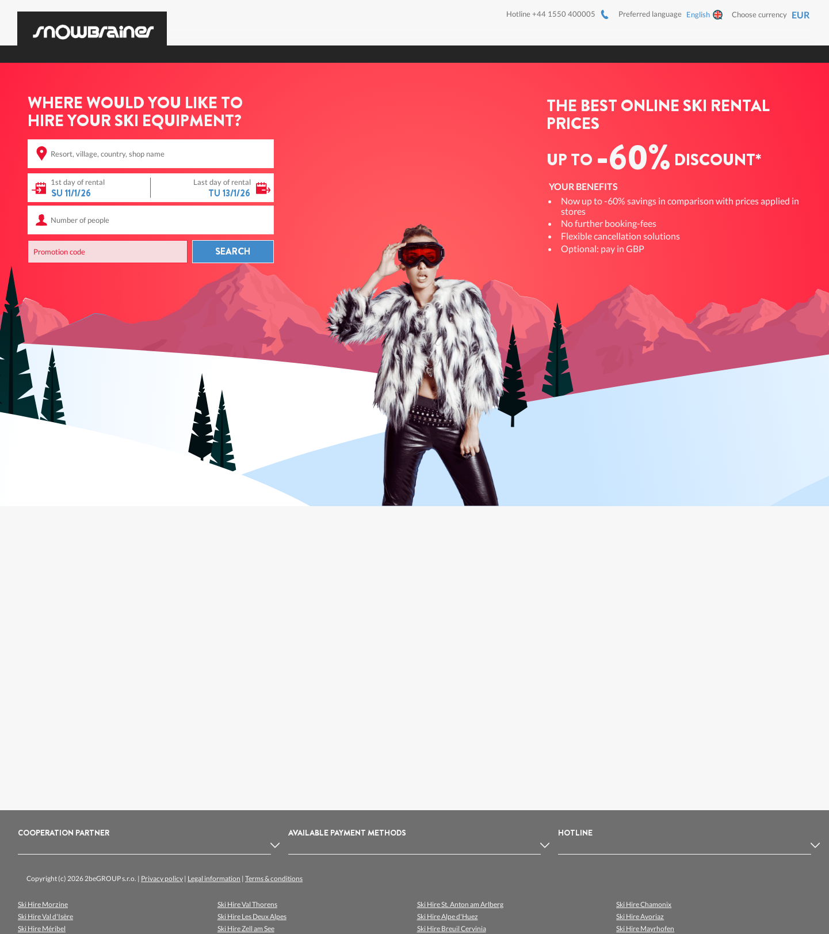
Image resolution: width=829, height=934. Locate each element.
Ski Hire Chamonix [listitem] (643, 904)
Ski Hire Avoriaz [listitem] (640, 916)
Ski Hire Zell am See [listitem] (245, 928)
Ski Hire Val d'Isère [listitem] (45, 916)
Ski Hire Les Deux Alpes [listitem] (251, 916)
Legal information (214, 878)
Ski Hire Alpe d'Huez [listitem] (447, 916)
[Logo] (92, 25)
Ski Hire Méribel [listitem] (42, 928)
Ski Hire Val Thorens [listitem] (247, 904)
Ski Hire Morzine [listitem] (43, 904)
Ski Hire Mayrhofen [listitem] (645, 928)
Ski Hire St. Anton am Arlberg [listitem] (460, 904)
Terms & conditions (274, 878)
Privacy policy (162, 878)
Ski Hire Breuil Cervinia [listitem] (451, 928)
